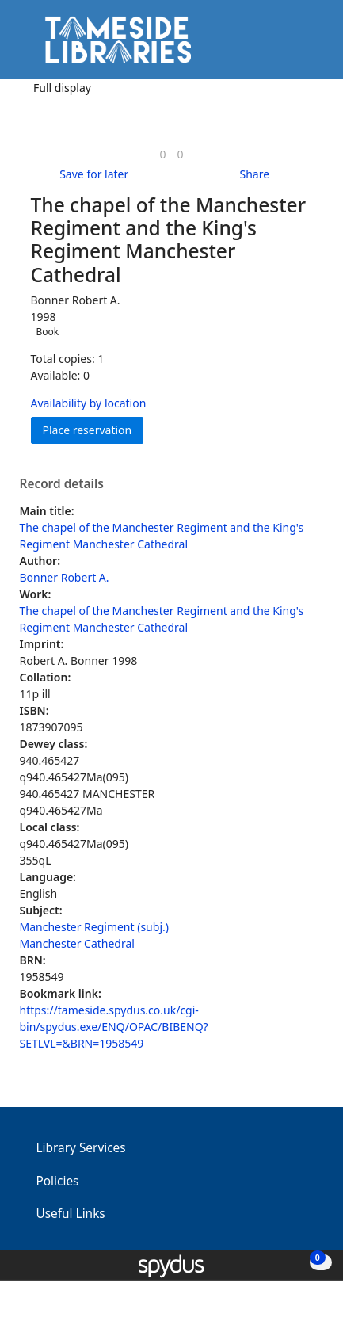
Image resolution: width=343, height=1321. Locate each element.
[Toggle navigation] (307, 45)
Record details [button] (62, 484)
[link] (162, 154)
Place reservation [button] (93, 429)
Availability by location (89, 402)
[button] (287, 45)
